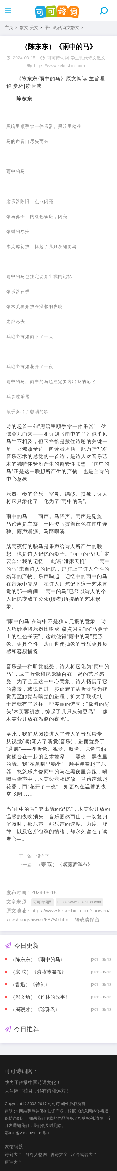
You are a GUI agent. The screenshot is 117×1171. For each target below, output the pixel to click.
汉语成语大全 (84, 1154)
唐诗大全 (59, 1154)
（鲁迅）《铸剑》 (30, 984)
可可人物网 (36, 1154)
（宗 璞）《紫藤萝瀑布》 (64, 864)
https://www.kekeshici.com (59, 65)
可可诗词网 (58, 57)
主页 (9, 27)
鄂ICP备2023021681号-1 (27, 1133)
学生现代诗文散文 (62, 27)
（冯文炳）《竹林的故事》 (40, 997)
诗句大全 (13, 1154)
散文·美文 (29, 27)
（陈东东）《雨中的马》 (37, 959)
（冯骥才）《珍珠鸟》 (35, 1009)
